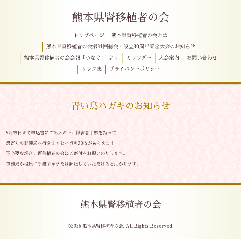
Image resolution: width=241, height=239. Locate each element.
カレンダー (139, 58)
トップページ (89, 35)
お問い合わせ (202, 58)
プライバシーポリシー (134, 69)
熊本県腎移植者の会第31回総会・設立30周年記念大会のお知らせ (120, 46)
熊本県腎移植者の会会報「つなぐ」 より (71, 58)
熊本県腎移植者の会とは (139, 35)
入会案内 (169, 58)
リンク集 (91, 69)
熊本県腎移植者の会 (120, 17)
